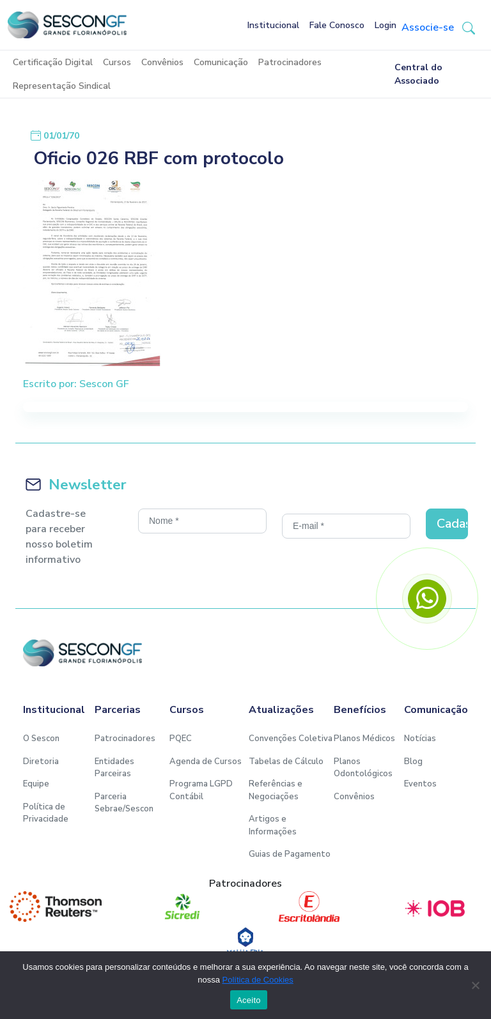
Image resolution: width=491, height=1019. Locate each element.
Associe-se (427, 27)
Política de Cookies (257, 980)
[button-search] (468, 27)
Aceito (249, 1000)
